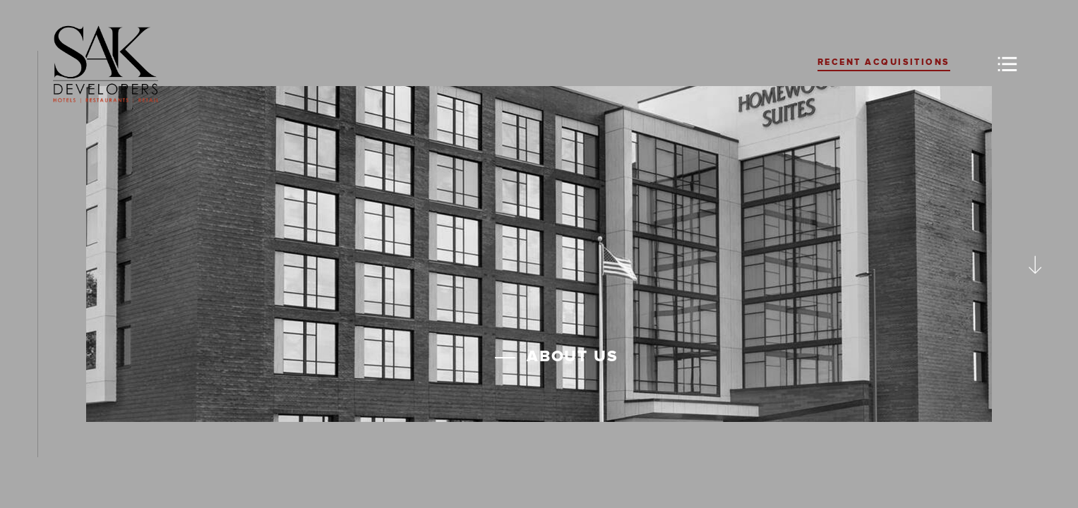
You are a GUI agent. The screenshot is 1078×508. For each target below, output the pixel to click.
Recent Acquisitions (884, 62)
